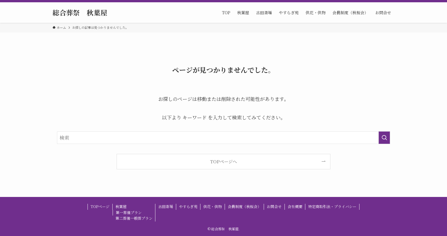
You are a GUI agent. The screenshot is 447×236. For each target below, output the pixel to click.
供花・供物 (212, 206)
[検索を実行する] (384, 137)
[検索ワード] (223, 137)
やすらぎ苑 (188, 206)
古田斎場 (165, 206)
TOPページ (100, 206)
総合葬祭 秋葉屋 (79, 12)
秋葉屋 (121, 206)
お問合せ (274, 206)
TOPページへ (223, 161)
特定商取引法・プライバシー (332, 206)
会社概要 (295, 206)
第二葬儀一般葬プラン (134, 218)
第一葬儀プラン (129, 212)
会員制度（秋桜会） (244, 206)
